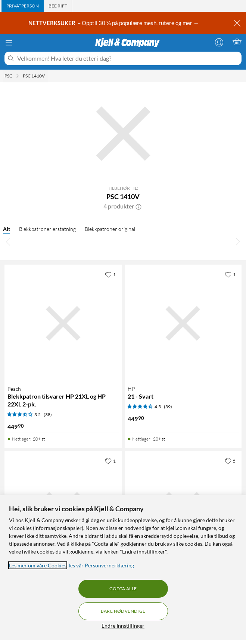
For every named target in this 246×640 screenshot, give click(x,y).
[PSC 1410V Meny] (47, 76)
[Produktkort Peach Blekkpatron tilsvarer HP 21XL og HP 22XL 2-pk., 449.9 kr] (63, 323)
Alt (6, 229)
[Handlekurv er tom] (237, 42)
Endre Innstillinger (123, 625)
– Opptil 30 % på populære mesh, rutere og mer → (114, 22)
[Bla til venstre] (8, 241)
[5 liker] (230, 460)
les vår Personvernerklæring (101, 565)
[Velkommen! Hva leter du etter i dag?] (128, 58)
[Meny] (9, 43)
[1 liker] (110, 274)
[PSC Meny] (17, 76)
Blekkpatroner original (110, 229)
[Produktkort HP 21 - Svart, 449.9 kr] (183, 323)
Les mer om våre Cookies (37, 565)
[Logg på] (219, 42)
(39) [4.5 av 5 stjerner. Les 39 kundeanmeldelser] (168, 406)
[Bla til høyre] (238, 241)
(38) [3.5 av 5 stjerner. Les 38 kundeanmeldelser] (48, 414)
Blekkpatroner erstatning (47, 229)
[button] (138, 206)
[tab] (22, 6)
